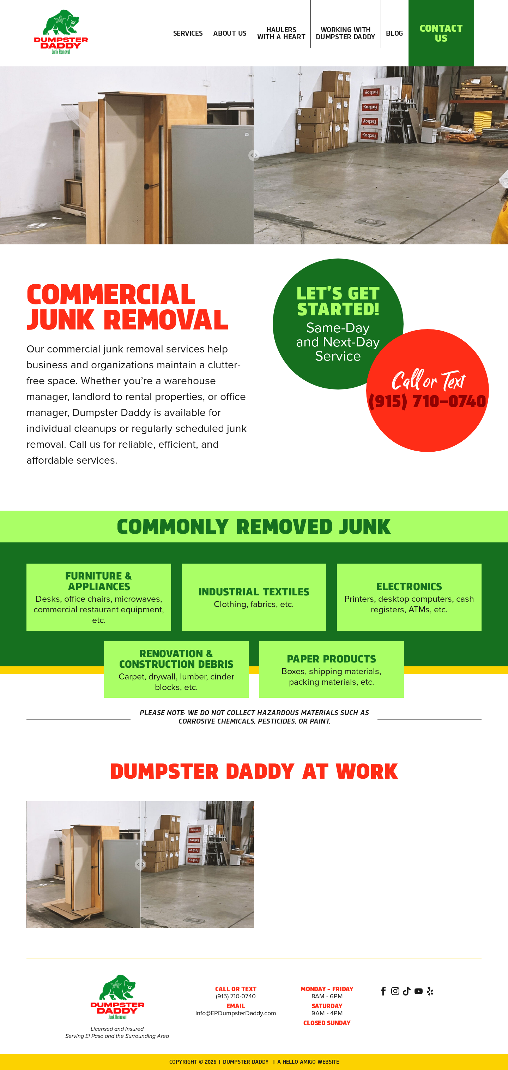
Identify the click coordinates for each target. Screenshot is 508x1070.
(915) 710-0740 (236, 996)
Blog (394, 33)
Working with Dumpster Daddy (345, 33)
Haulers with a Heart (281, 33)
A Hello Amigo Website (308, 1062)
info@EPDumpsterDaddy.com (235, 1013)
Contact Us (441, 33)
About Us (230, 33)
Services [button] (188, 47)
